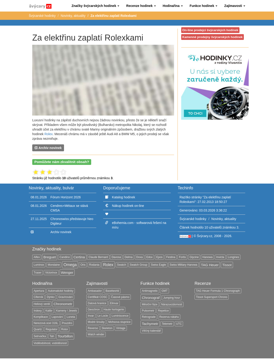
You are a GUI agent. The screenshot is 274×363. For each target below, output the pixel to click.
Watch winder (96, 334)
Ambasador (95, 290)
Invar (91, 315)
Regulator (52, 329)
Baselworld (112, 290)
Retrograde (149, 316)
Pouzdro (67, 323)
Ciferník (38, 297)
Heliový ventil (42, 304)
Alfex (37, 257)
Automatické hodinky (60, 290)
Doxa (139, 257)
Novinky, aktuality (73, 16)
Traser (37, 272)
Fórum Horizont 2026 (65, 197)
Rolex (48, 134)
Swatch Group (138, 264)
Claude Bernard (98, 257)
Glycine (194, 257)
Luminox (39, 264)
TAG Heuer (210, 265)
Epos (159, 257)
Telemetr (167, 323)
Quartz (38, 329)
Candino (64, 257)
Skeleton (107, 328)
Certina (79, 257)
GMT (164, 290)
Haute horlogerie (114, 309)
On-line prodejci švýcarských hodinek (210, 30)
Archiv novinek (48, 148)
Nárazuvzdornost (171, 304)
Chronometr (63, 304)
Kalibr (48, 310)
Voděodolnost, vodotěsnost (50, 343)
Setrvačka (40, 336)
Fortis (182, 257)
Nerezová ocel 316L (46, 323)
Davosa (116, 257)
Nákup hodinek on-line (128, 206)
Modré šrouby (96, 322)
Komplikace (41, 316)
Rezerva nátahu (169, 316)
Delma (129, 257)
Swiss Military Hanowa (183, 264)
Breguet (50, 257)
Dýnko (51, 297)
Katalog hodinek (123, 197)
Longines (233, 257)
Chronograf (151, 298)
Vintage (120, 328)
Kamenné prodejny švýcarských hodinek (212, 37)
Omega (70, 264)
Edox (149, 257)
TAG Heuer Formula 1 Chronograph (218, 290)
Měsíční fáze (149, 304)
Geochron (94, 309)
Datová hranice (97, 303)
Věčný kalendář (151, 330)
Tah (52, 336)
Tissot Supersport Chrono (211, 297)
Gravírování (65, 297)
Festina (170, 257)
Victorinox (51, 272)
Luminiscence (120, 315)
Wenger (67, 272)
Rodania (94, 264)
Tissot (226, 265)
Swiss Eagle (158, 264)
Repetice (163, 310)
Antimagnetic (150, 290)
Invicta (220, 257)
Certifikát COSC (97, 297)
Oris (82, 264)
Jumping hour (171, 297)
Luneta (71, 316)
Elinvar (114, 303)
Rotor (64, 329)
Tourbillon (65, 336)
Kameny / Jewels (66, 310)
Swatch (121, 264)
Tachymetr (150, 324)
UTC (179, 323)
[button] (95, 6)
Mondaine (54, 264)
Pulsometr (148, 310)
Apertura (39, 290)
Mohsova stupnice (119, 322)
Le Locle (103, 315)
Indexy (38, 310)
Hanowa (207, 257)
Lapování (57, 316)
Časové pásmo (120, 297)
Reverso (93, 328)
